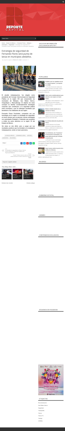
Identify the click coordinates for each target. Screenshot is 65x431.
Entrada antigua (31, 183)
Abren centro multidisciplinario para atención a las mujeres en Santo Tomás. (54, 97)
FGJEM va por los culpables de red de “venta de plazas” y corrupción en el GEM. (54, 83)
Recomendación (42, 402)
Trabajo (40, 418)
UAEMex (40, 421)
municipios (5, 137)
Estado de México (9, 135)
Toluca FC (41, 415)
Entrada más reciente (7, 183)
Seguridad (13, 137)
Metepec (29, 135)
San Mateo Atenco (43, 405)
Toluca (40, 413)
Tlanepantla (41, 410)
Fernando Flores (20, 135)
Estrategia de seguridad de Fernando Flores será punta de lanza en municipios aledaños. (17, 53)
